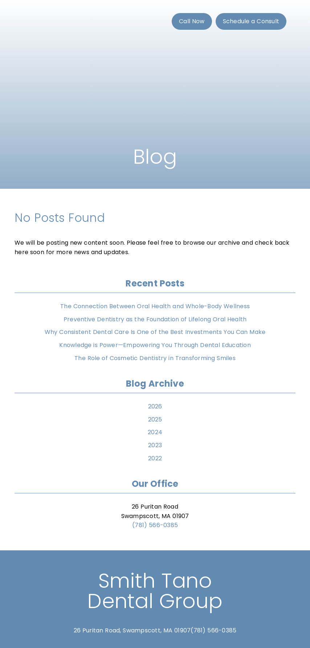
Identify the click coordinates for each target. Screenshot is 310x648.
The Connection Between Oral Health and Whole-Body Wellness (155, 306)
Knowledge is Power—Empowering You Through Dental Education (155, 345)
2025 (155, 419)
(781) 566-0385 (155, 525)
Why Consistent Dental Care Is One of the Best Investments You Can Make (155, 332)
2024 (155, 432)
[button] (193, 21)
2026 (155, 406)
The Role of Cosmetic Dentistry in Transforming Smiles (155, 358)
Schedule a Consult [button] (251, 21)
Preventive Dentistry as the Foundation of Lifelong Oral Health (155, 319)
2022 (155, 458)
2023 (155, 445)
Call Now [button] (192, 21)
